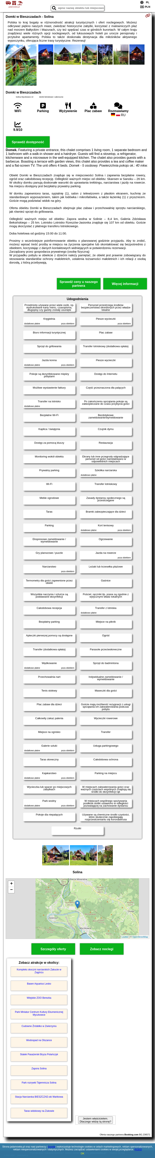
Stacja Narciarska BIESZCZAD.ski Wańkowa (39, 1096)
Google (52, 1146)
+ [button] (11, 884)
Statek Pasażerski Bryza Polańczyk (39, 1054)
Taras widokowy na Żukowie (39, 1111)
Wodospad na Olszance (39, 1040)
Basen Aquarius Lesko (39, 983)
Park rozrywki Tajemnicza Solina (39, 1082)
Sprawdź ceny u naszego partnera (79, 283)
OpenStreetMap (140, 937)
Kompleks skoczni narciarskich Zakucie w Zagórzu (39, 971)
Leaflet (125, 937)
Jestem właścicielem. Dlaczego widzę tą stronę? (95, 1120)
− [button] (11, 890)
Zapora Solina (39, 1068)
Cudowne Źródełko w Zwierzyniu (39, 1026)
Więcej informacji (125, 284)
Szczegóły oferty (53, 949)
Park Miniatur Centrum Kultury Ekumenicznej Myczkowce (39, 1013)
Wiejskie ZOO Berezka (39, 997)
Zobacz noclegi (101, 949)
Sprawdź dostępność (28, 142)
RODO (138, 1149)
